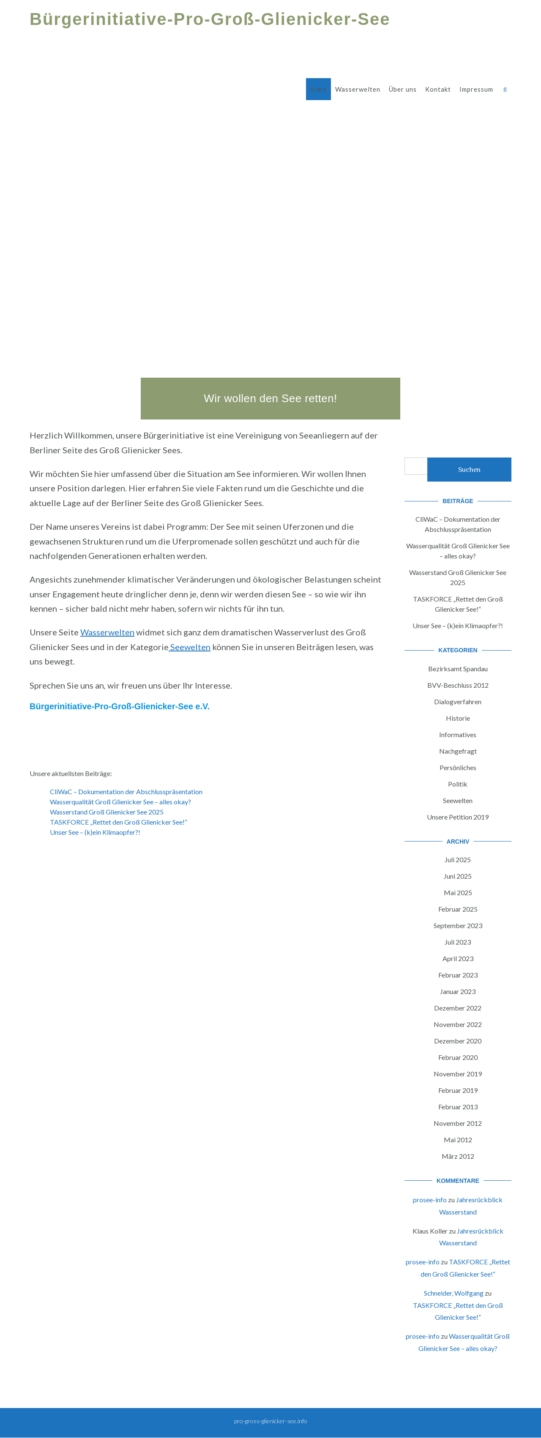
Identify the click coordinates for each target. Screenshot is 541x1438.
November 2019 (458, 1074)
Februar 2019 (458, 1090)
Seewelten (189, 647)
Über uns (403, 89)
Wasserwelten (357, 89)
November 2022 (458, 1024)
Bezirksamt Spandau (458, 669)
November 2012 (458, 1123)
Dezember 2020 (457, 1041)
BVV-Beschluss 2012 (458, 685)
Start (318, 89)
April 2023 (458, 958)
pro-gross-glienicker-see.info (270, 1420)
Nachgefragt (458, 751)
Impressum (476, 89)
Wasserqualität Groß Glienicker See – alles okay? (120, 802)
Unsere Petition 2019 (458, 817)
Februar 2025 (458, 909)
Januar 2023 (457, 991)
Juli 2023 (458, 942)
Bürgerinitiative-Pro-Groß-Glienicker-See (210, 19)
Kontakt (438, 89)
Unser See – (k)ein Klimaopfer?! (95, 832)
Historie (458, 718)
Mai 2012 (458, 1140)
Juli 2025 (458, 859)
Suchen (469, 470)
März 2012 (458, 1156)
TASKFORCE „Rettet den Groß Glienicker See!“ (118, 822)
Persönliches (458, 767)
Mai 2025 (458, 892)
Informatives (457, 734)
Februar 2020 (458, 1057)
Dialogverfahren (457, 701)
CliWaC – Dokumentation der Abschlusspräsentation (126, 791)
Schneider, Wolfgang (454, 1293)
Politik (457, 784)
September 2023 (458, 925)
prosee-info (430, 1200)
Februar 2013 (458, 1107)
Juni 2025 (458, 876)
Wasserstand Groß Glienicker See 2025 (107, 812)
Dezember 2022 (457, 1008)
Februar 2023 (458, 975)
